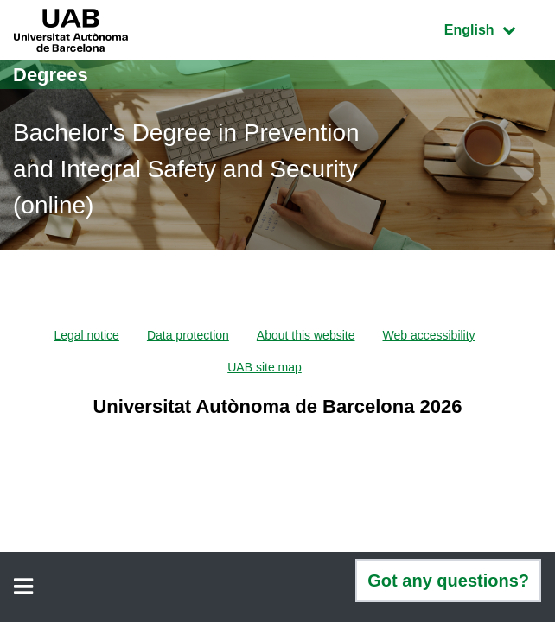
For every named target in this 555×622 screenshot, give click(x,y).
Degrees (50, 75)
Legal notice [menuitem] (86, 335)
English (492, 28)
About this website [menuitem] (306, 335)
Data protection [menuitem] (188, 335)
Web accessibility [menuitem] (428, 335)
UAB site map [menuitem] (264, 367)
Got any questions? (448, 580)
